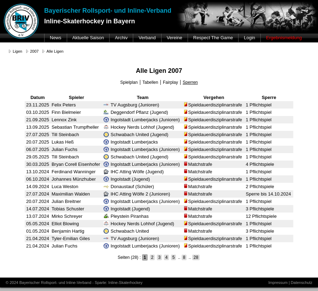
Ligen (17, 51)
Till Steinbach (65, 134)
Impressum (277, 282)
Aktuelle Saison (88, 37)
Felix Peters (64, 104)
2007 (34, 51)
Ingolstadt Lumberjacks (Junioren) (142, 119)
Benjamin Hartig (68, 231)
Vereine (174, 37)
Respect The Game (213, 37)
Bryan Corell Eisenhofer (76, 164)
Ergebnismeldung (284, 37)
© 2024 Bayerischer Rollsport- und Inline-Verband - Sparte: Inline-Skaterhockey (74, 282)
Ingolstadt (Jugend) (127, 179)
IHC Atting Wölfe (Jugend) (134, 171)
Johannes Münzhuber (74, 179)
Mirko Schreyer (67, 216)
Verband (147, 37)
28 (196, 257)
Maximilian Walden (71, 194)
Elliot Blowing (65, 223)
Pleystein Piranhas (126, 216)
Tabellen (150, 82)
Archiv (121, 37)
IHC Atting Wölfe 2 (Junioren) (137, 194)
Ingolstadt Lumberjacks (131, 142)
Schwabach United (126, 231)
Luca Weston (65, 186)
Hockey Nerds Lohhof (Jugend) (139, 127)
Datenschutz (301, 282)
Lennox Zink (64, 119)
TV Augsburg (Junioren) (131, 104)
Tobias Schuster (68, 208)
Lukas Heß (63, 142)
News (55, 37)
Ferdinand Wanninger (74, 171)
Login (249, 37)
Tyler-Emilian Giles (71, 238)
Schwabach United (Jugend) (136, 134)
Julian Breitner (66, 201)
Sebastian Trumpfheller (75, 127)
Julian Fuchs (64, 149)
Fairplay (170, 82)
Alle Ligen (54, 51)
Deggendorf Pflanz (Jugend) (136, 112)
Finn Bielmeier (66, 112)
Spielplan (128, 82)
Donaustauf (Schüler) (129, 186)
